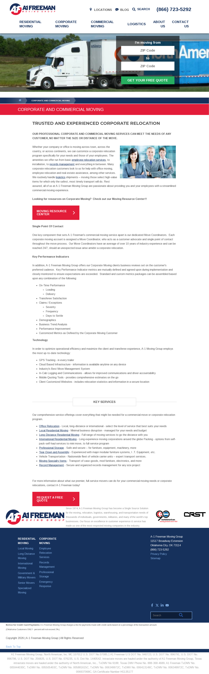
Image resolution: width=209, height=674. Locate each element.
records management (62, 164)
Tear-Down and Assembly (54, 452)
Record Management (51, 465)
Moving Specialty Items (53, 460)
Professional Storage (51, 447)
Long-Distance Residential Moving (59, 434)
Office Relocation (49, 426)
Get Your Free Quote (147, 80)
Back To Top (13, 646)
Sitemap (155, 558)
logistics (60, 177)
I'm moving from (148, 42)
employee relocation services (89, 159)
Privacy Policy (158, 554)
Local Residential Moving (53, 430)
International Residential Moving (58, 439)
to (147, 58)
